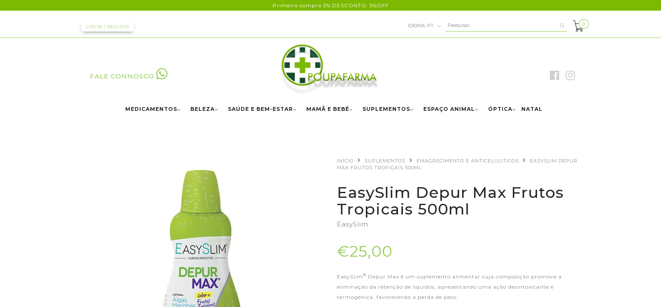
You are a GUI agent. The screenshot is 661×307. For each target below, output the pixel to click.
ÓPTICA (500, 109)
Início (345, 161)
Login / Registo (107, 26)
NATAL (532, 109)
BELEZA (202, 109)
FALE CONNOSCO (129, 76)
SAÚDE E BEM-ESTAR (260, 109)
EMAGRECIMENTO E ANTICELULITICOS (468, 161)
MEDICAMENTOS (151, 109)
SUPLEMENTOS (386, 109)
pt (424, 26)
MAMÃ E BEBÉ (327, 109)
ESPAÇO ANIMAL (449, 109)
